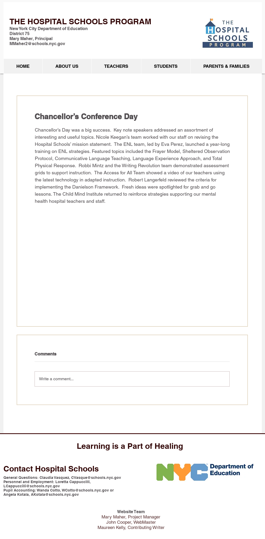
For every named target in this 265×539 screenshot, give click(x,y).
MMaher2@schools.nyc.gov (37, 43)
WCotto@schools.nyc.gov (85, 490)
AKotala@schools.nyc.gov (55, 494)
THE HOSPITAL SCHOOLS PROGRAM (80, 21)
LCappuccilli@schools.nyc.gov (31, 486)
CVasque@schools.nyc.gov (96, 477)
